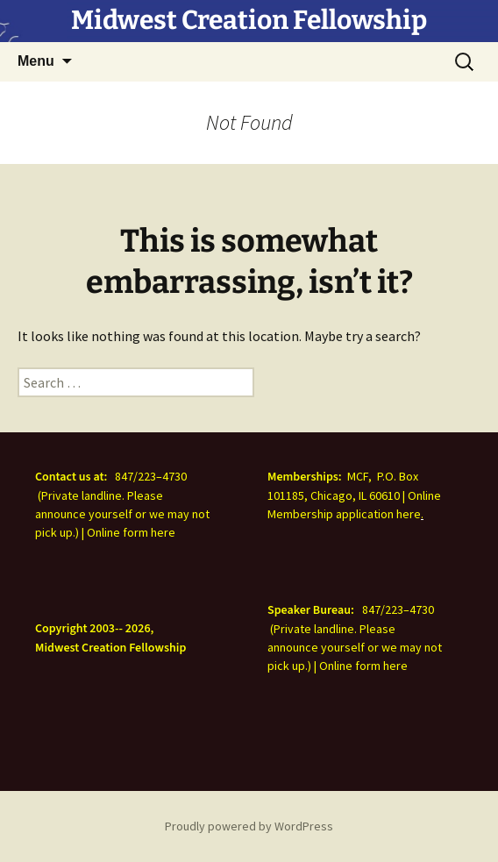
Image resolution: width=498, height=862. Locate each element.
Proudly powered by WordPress (249, 826)
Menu (36, 60)
